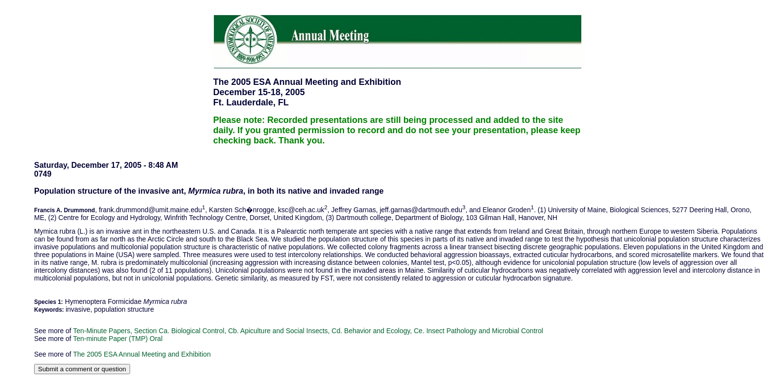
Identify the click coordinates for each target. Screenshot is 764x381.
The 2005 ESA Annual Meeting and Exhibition (142, 354)
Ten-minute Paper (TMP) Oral (118, 338)
